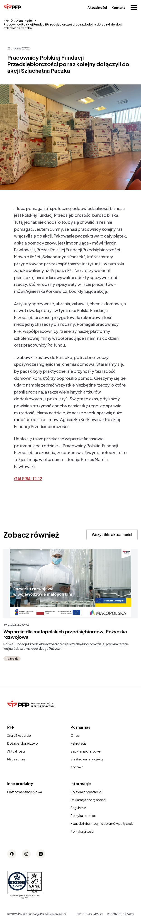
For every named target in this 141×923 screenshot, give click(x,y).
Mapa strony (16, 759)
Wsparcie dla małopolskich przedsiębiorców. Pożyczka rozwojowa (65, 634)
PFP (6, 20)
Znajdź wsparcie (19, 735)
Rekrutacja (78, 743)
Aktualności (97, 7)
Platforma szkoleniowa (24, 792)
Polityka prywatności (86, 792)
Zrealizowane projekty (87, 759)
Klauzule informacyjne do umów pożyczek (101, 823)
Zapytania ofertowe (85, 751)
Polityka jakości (82, 831)
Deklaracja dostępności (88, 800)
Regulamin (78, 808)
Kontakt (118, 7)
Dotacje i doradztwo (22, 743)
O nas (74, 735)
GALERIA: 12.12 (28, 478)
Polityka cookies (83, 815)
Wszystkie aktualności (112, 534)
